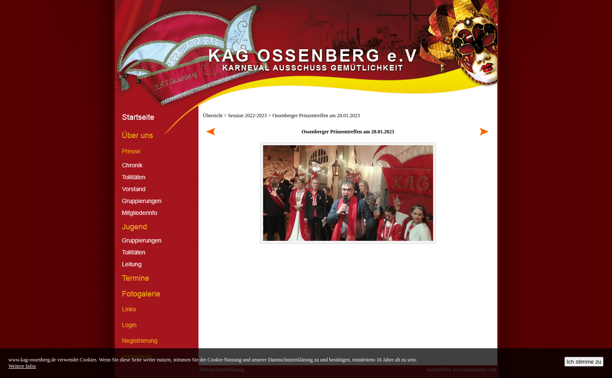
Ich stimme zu (584, 361)
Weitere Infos (22, 366)
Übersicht (213, 115)
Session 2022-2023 (247, 115)
